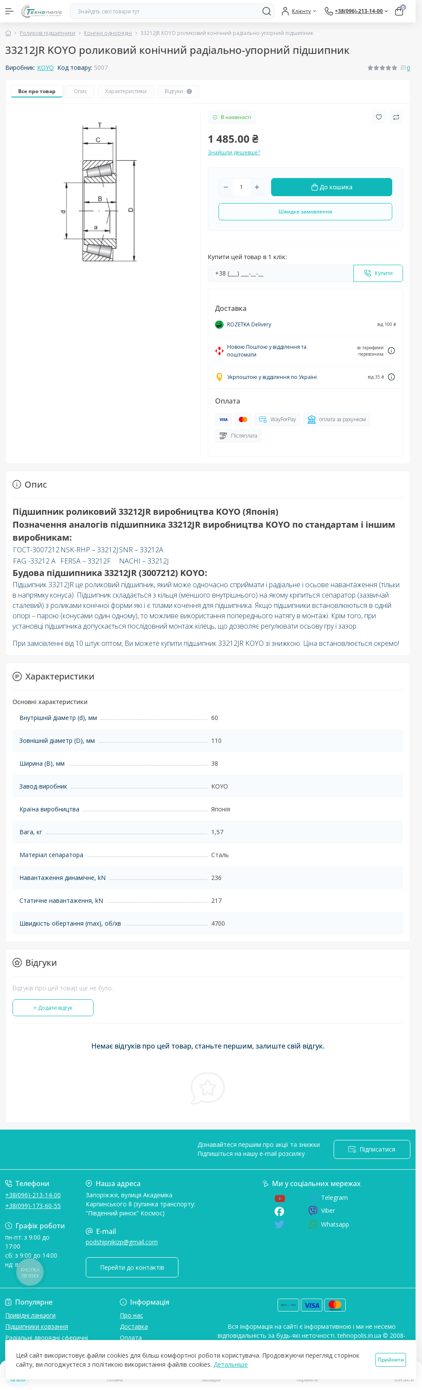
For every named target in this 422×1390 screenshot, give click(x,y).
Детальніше (230, 1364)
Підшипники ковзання (36, 1326)
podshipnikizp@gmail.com (122, 1242)
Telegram (328, 1198)
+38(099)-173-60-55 (33, 1206)
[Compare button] (396, 117)
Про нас (131, 1315)
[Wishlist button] (379, 117)
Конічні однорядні (108, 33)
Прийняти (391, 1359)
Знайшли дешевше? (234, 152)
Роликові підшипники (47, 33)
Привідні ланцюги (30, 1315)
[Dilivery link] (391, 351)
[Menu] (9, 11)
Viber (321, 1210)
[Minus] (226, 187)
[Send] (378, 273)
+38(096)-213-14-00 (33, 1195)
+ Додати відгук (53, 1007)
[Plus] (257, 187)
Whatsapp (328, 1224)
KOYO (45, 67)
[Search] (267, 11)
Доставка (134, 1326)
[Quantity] (241, 187)
